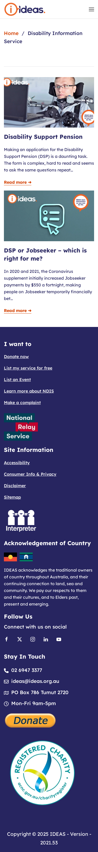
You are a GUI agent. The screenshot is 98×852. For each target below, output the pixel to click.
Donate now (16, 356)
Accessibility (17, 462)
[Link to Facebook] (6, 638)
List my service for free (28, 368)
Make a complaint (22, 402)
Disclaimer (15, 485)
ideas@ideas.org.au (35, 681)
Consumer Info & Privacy (30, 474)
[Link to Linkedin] (45, 638)
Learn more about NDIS (29, 391)
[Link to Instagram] (32, 638)
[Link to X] (19, 638)
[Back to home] (25, 9)
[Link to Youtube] (58, 638)
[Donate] (30, 719)
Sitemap (12, 497)
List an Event (17, 379)
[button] (91, 9)
